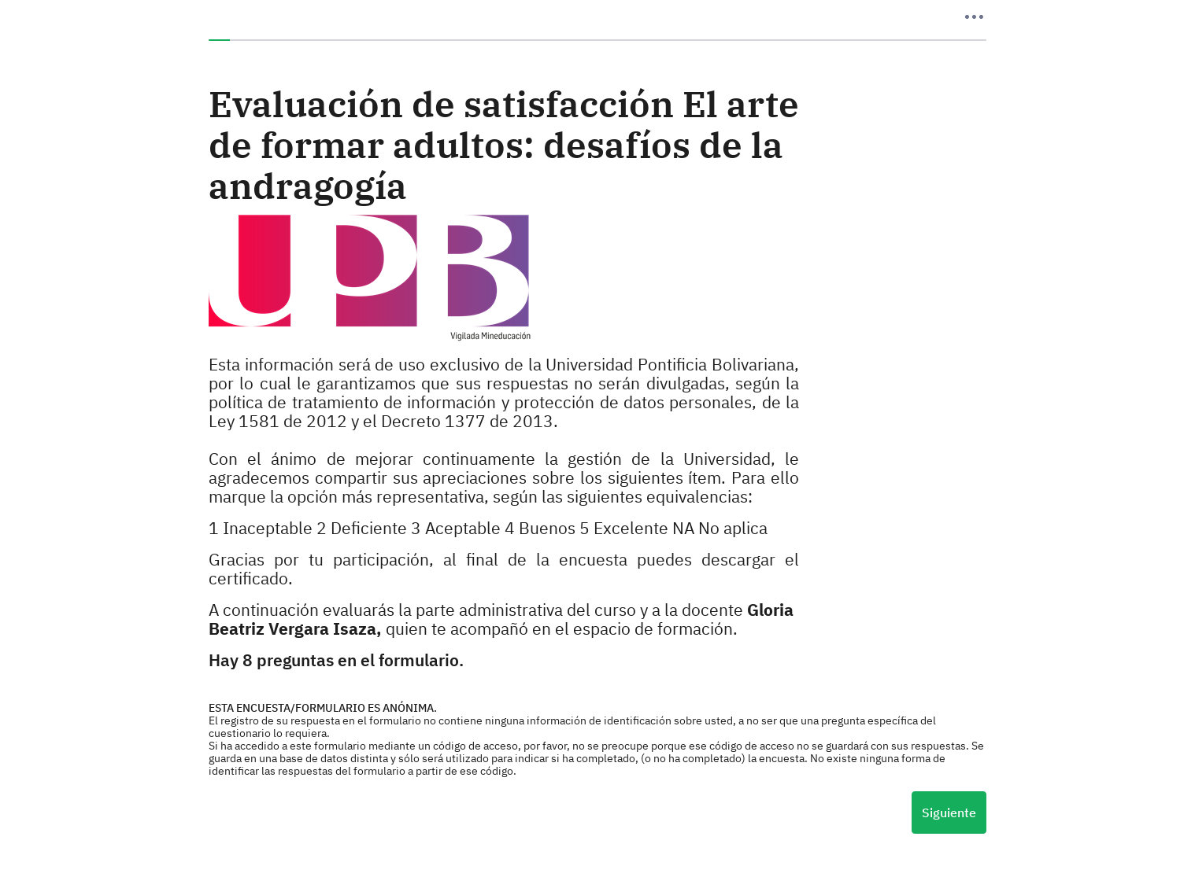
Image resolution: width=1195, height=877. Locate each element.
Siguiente (949, 812)
